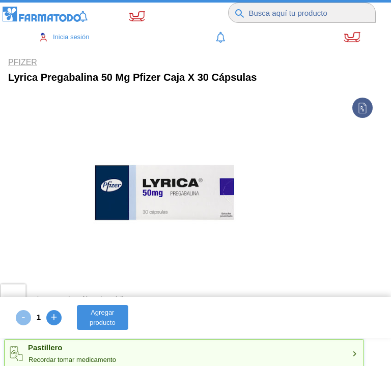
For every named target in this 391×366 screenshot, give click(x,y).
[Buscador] (308, 10)
